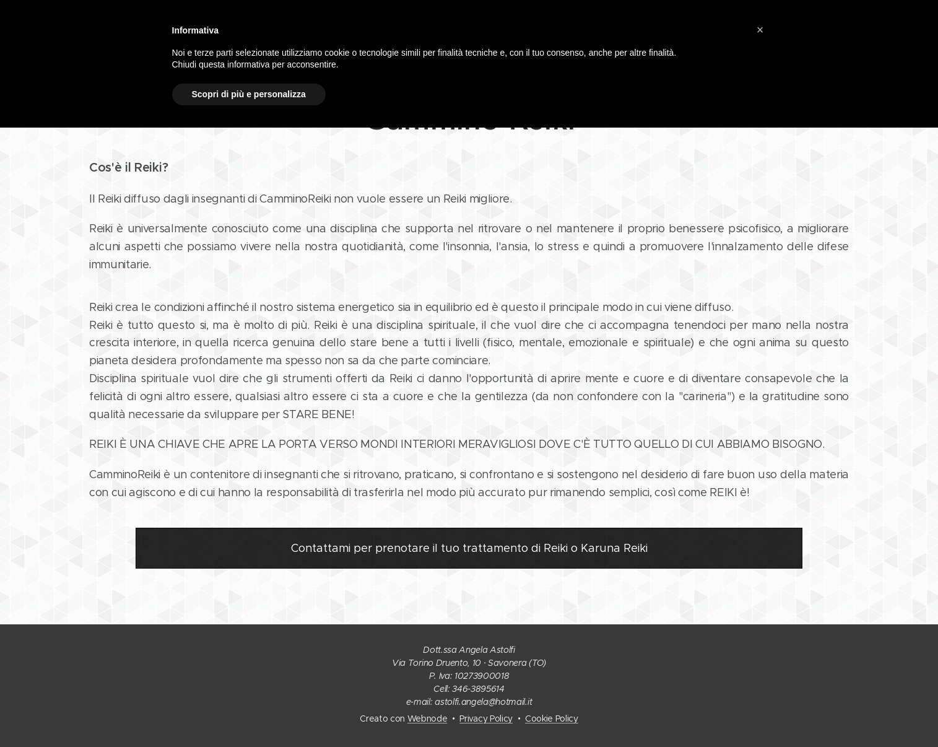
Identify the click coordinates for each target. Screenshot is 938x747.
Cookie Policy (551, 718)
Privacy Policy (486, 718)
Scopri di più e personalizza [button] (249, 94)
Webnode (427, 718)
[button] (760, 30)
